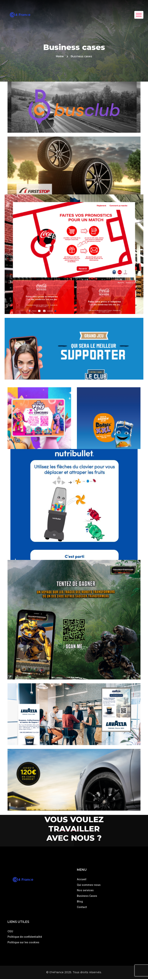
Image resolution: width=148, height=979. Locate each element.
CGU (10, 931)
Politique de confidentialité (25, 936)
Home (60, 56)
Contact (82, 907)
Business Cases (87, 895)
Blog (80, 901)
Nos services (85, 890)
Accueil (81, 879)
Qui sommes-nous (89, 884)
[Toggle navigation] (138, 15)
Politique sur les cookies (23, 942)
